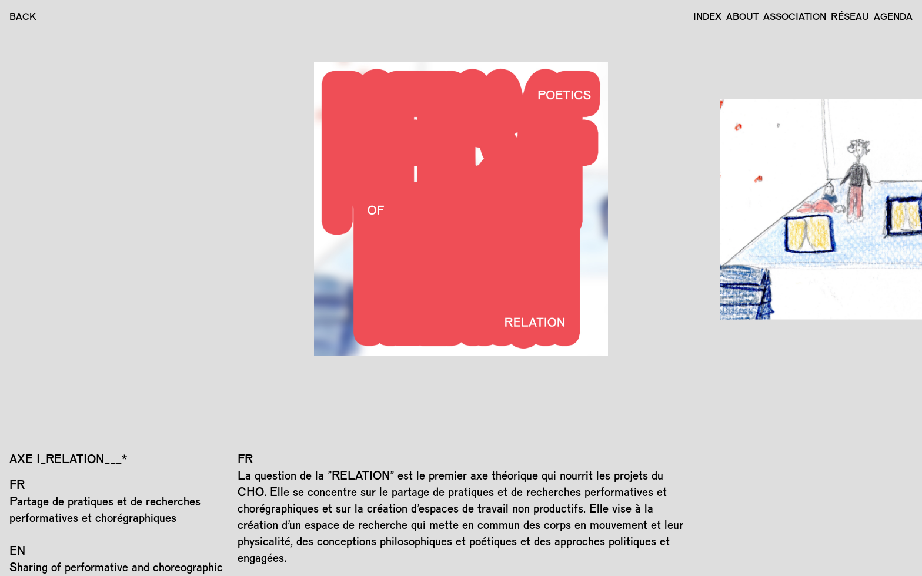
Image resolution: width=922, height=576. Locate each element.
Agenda (893, 16)
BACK (22, 16)
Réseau (850, 16)
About (742, 16)
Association (794, 16)
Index (707, 16)
